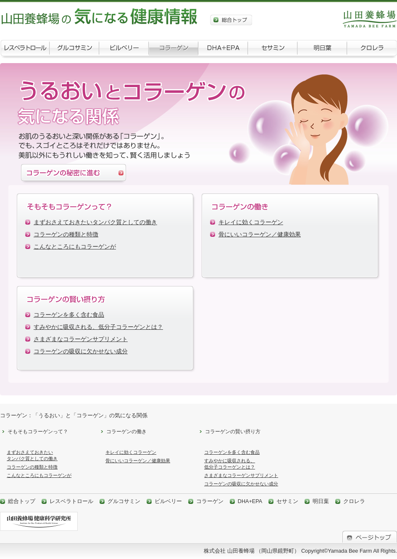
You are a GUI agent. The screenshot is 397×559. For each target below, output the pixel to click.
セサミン (272, 49)
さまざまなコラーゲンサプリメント (81, 339)
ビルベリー (124, 49)
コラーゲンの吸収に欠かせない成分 (81, 351)
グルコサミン (74, 49)
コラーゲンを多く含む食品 (69, 315)
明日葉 (322, 49)
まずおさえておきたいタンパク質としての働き (95, 222)
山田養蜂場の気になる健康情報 (101, 16)
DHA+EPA (223, 49)
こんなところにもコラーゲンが (75, 247)
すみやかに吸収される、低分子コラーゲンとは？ (98, 327)
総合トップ (231, 20)
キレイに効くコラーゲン (250, 222)
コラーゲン (173, 49)
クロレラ (372, 49)
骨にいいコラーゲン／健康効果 (259, 234)
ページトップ (369, 537)
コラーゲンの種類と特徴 (66, 234)
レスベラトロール (25, 49)
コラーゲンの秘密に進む (73, 174)
